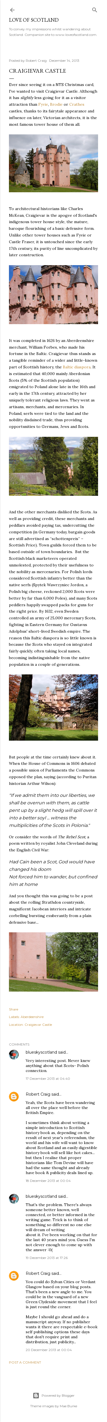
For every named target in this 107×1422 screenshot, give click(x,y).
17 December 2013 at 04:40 (48, 1078)
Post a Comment (25, 1362)
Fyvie (43, 104)
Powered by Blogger (54, 1395)
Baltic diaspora (77, 366)
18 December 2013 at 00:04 (48, 1181)
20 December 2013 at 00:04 (49, 1350)
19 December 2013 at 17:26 (47, 1258)
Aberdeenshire (32, 1017)
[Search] (94, 8)
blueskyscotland (41, 1052)
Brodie (57, 104)
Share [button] (13, 1009)
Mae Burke (68, 1406)
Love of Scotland (34, 20)
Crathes (76, 104)
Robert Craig (38, 1094)
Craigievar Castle (38, 1024)
